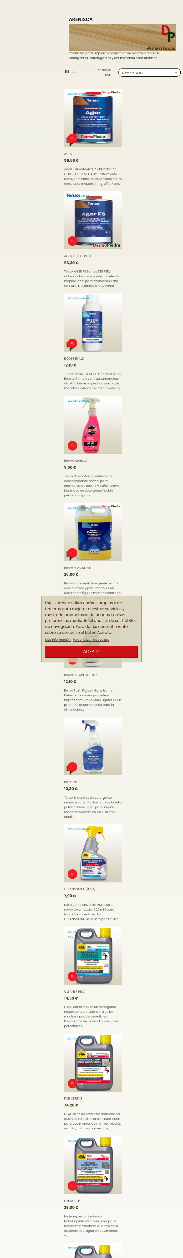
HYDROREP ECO (137, 670)
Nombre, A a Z (151, 73)
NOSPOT (132, 774)
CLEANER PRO (74, 566)
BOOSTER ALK (74, 255)
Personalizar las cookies (91, 639)
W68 (129, 1086)
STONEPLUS (72, 1086)
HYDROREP (72, 670)
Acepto (91, 652)
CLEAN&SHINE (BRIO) (141, 462)
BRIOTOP (70, 462)
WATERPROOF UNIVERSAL (83, 1190)
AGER (68, 150)
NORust (69, 774)
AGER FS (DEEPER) (139, 150)
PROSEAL (70, 878)
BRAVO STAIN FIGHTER (142, 358)
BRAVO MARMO (137, 255)
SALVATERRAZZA (76, 982)
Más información (58, 639)
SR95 (130, 982)
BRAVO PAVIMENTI (77, 358)
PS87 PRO (133, 878)
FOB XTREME (135, 566)
